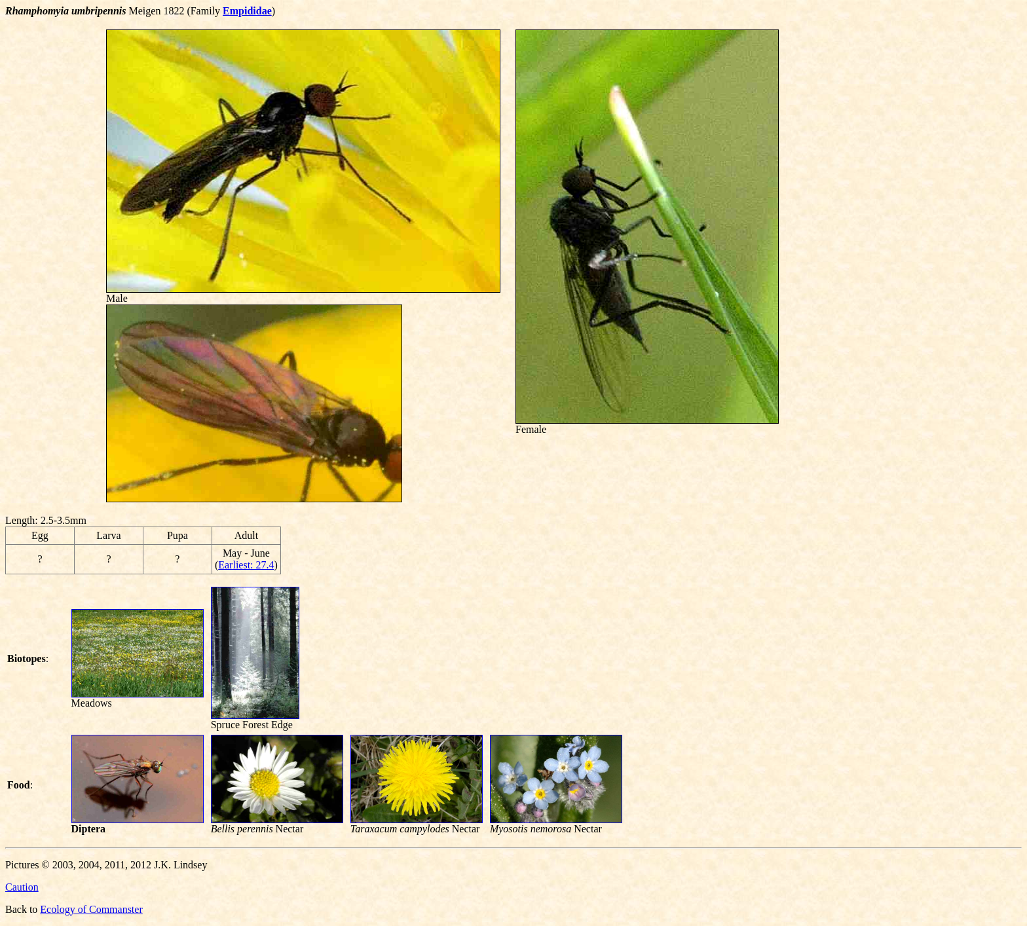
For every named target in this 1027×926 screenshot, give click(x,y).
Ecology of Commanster (91, 909)
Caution (22, 887)
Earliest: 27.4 (246, 564)
